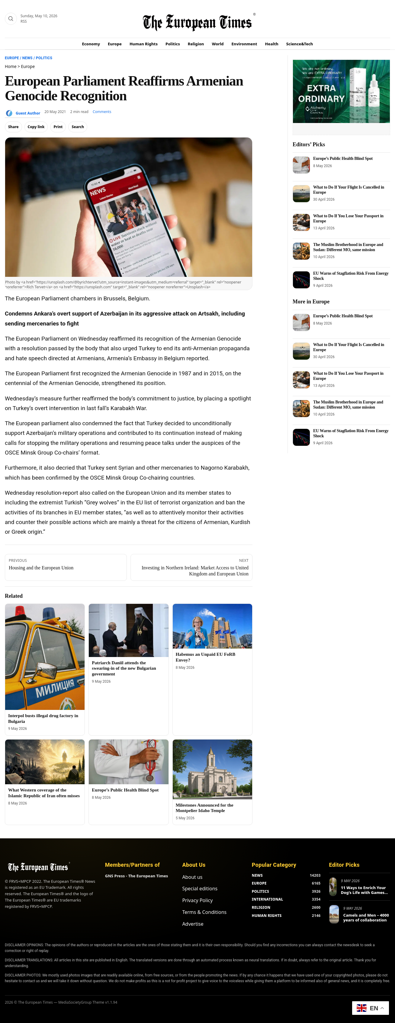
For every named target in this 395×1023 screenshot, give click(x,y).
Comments (102, 111)
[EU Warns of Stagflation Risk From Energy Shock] (301, 279)
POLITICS (260, 891)
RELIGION (261, 907)
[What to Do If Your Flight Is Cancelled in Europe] (301, 193)
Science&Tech (299, 44)
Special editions (199, 888)
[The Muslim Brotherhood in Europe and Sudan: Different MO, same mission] (301, 251)
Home (11, 66)
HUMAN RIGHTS (267, 915)
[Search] (11, 19)
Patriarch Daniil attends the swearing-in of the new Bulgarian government (124, 668)
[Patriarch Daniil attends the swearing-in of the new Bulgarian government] (128, 630)
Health (271, 44)
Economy (91, 44)
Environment (244, 44)
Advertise (192, 924)
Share (13, 126)
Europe (115, 44)
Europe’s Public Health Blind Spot (125, 790)
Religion (196, 44)
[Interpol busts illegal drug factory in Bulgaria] (45, 657)
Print (58, 126)
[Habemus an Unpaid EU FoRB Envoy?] (212, 626)
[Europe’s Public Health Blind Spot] (128, 762)
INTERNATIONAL (267, 899)
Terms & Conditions (204, 912)
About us (192, 877)
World (217, 44)
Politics (172, 44)
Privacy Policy (197, 900)
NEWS (257, 875)
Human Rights (144, 44)
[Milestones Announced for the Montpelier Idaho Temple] (212, 769)
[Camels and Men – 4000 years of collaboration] (334, 914)
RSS (24, 21)
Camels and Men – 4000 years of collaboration (366, 917)
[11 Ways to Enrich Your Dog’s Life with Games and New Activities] (332, 887)
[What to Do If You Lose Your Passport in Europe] (301, 222)
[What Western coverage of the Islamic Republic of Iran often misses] (45, 762)
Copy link (36, 126)
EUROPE (259, 883)
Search (78, 126)
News (27, 58)
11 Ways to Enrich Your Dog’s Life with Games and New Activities (363, 892)
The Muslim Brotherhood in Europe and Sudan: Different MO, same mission (348, 247)
